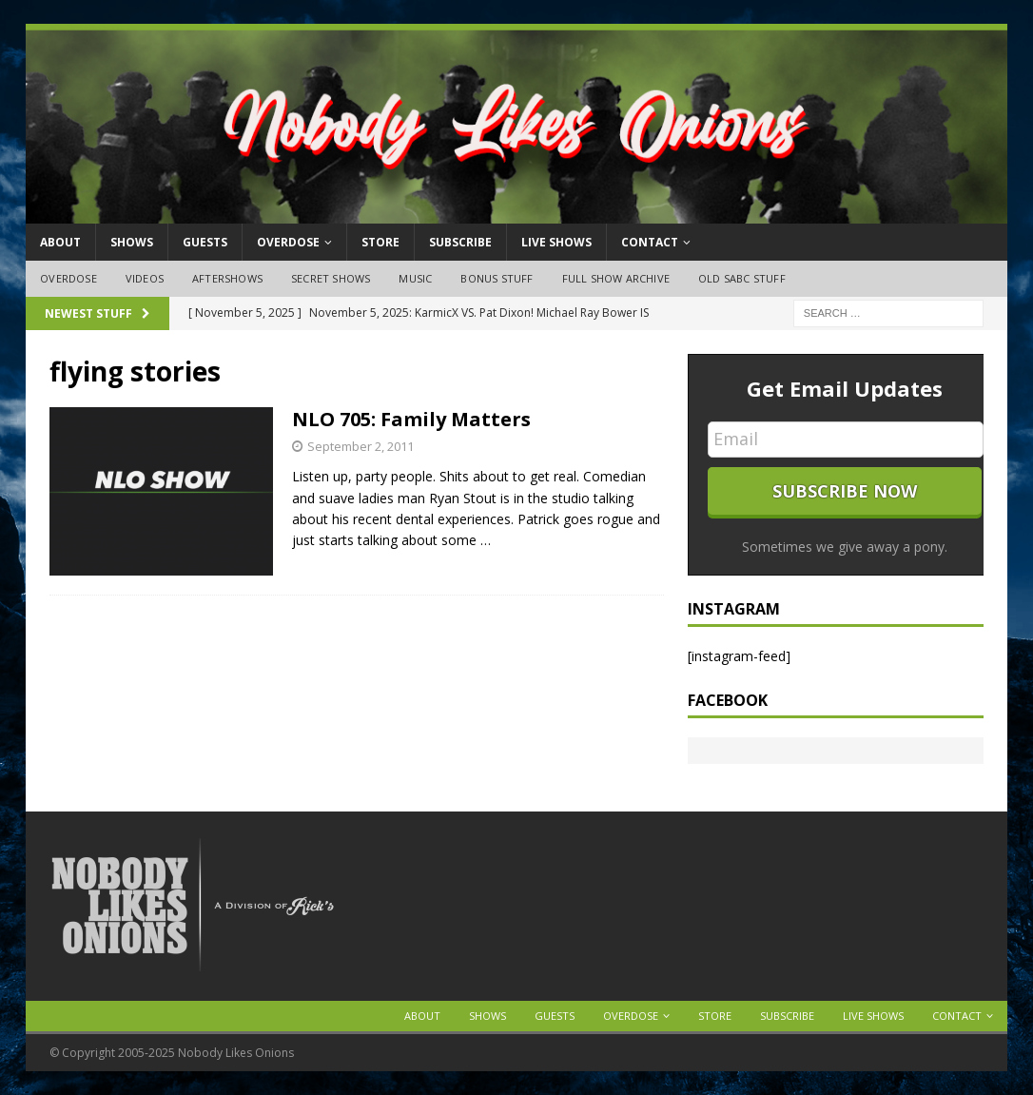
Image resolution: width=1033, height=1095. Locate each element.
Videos (145, 278)
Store (380, 242)
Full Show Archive (616, 278)
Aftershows (227, 278)
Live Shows (556, 242)
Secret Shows (330, 278)
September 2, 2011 (360, 446)
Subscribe (460, 242)
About (60, 242)
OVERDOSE (288, 242)
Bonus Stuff (496, 278)
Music (415, 278)
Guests (205, 242)
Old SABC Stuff (742, 278)
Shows (131, 242)
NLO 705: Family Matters (411, 419)
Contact (649, 242)
